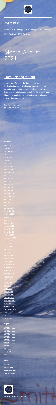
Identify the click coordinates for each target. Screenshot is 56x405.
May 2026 (7, 145)
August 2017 (8, 312)
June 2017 (8, 318)
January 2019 (9, 262)
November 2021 (10, 211)
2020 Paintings (9, 343)
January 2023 (9, 190)
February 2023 (9, 187)
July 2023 (7, 175)
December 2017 (9, 301)
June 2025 (8, 157)
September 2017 (10, 309)
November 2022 (10, 196)
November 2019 (10, 232)
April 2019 (8, 253)
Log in (6, 364)
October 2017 (9, 306)
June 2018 (8, 283)
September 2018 (10, 274)
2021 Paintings (9, 346)
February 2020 (9, 223)
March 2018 (8, 292)
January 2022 (9, 208)
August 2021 (8, 217)
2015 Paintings (24, 34)
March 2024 (8, 169)
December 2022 (9, 193)
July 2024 (7, 163)
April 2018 (8, 289)
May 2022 (7, 205)
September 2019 (10, 238)
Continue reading (17, 98)
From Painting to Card (19, 77)
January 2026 (9, 151)
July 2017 (7, 315)
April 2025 (8, 160)
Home (6, 30)
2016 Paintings (10, 34)
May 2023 (7, 181)
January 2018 (9, 298)
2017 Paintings (45, 30)
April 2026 (8, 148)
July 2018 (7, 280)
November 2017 (10, 303)
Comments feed (10, 370)
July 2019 (7, 244)
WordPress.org (9, 373)
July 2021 (7, 220)
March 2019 (8, 256)
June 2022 (8, 202)
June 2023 (8, 178)
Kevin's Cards (11, 23)
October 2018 (9, 271)
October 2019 (9, 235)
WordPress (22, 396)
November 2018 (10, 268)
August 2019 (8, 241)
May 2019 (7, 250)
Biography (7, 349)
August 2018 (8, 277)
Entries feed (8, 367)
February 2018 (9, 294)
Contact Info (8, 352)
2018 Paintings (31, 30)
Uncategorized (18, 107)
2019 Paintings (17, 30)
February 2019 (9, 259)
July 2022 (7, 199)
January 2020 (9, 226)
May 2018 (7, 286)
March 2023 (8, 184)
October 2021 (9, 214)
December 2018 (9, 265)
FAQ (5, 355)
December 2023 (9, 172)
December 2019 (9, 229)
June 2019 (8, 247)
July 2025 (7, 154)
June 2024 (8, 166)
